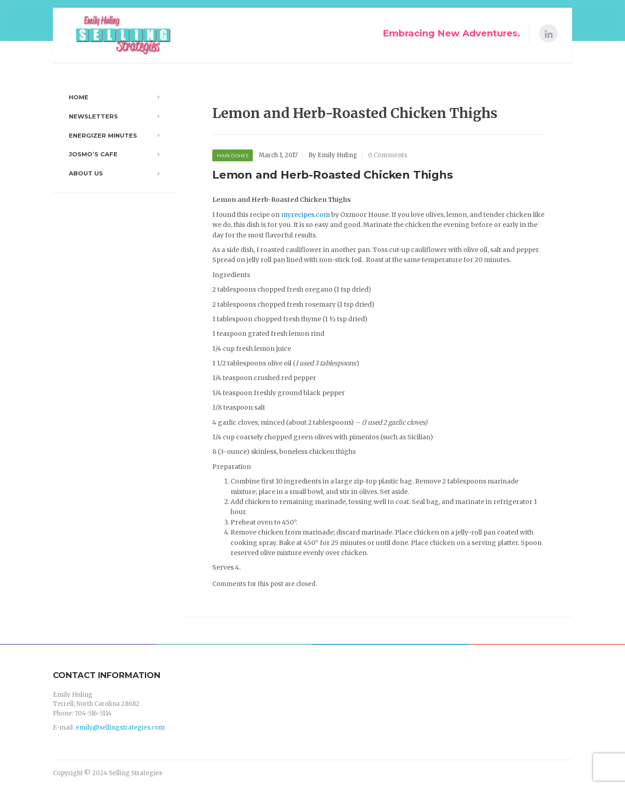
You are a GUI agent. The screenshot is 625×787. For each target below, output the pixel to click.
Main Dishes (232, 156)
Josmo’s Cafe (93, 154)
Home (78, 97)
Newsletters (93, 116)
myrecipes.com (305, 215)
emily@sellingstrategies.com (120, 727)
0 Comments (387, 155)
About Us (86, 173)
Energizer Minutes (103, 135)
